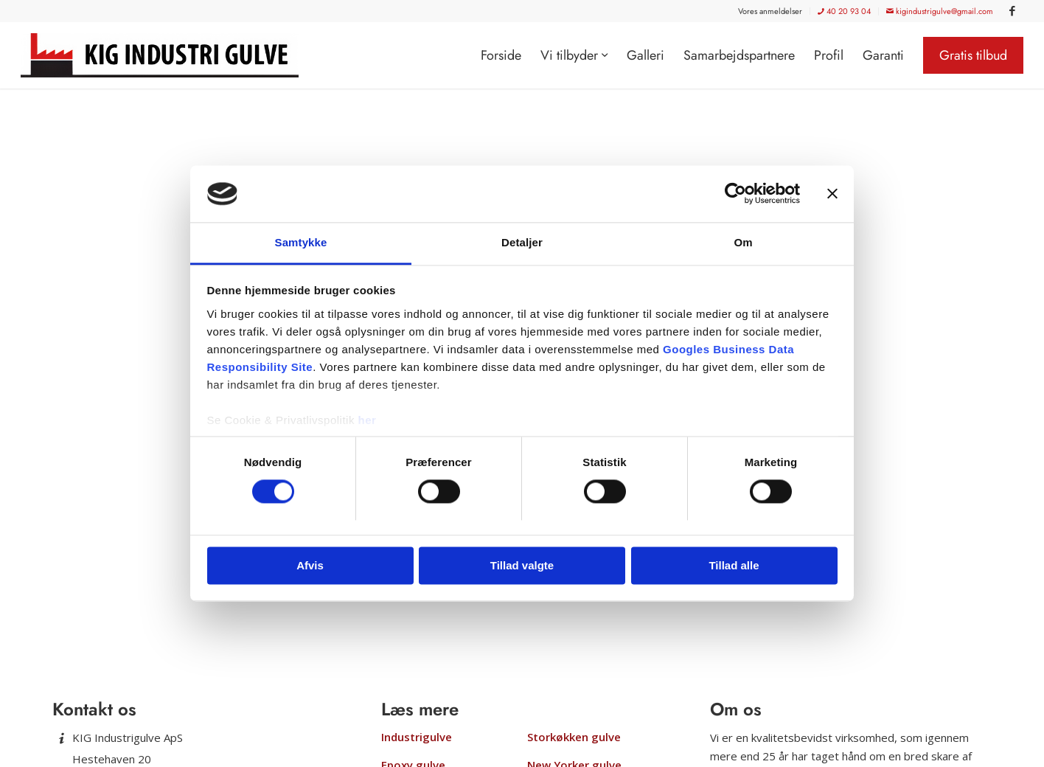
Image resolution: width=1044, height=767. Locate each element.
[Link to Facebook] (1012, 11)
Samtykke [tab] (301, 242)
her (367, 420)
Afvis (310, 565)
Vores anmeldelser (770, 11)
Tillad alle (734, 565)
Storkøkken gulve (574, 736)
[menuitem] (770, 11)
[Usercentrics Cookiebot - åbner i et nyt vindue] (735, 194)
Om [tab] (743, 242)
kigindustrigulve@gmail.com (939, 11)
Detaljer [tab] (522, 242)
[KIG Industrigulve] (165, 55)
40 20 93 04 (844, 11)
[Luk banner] (832, 194)
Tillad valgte (522, 565)
